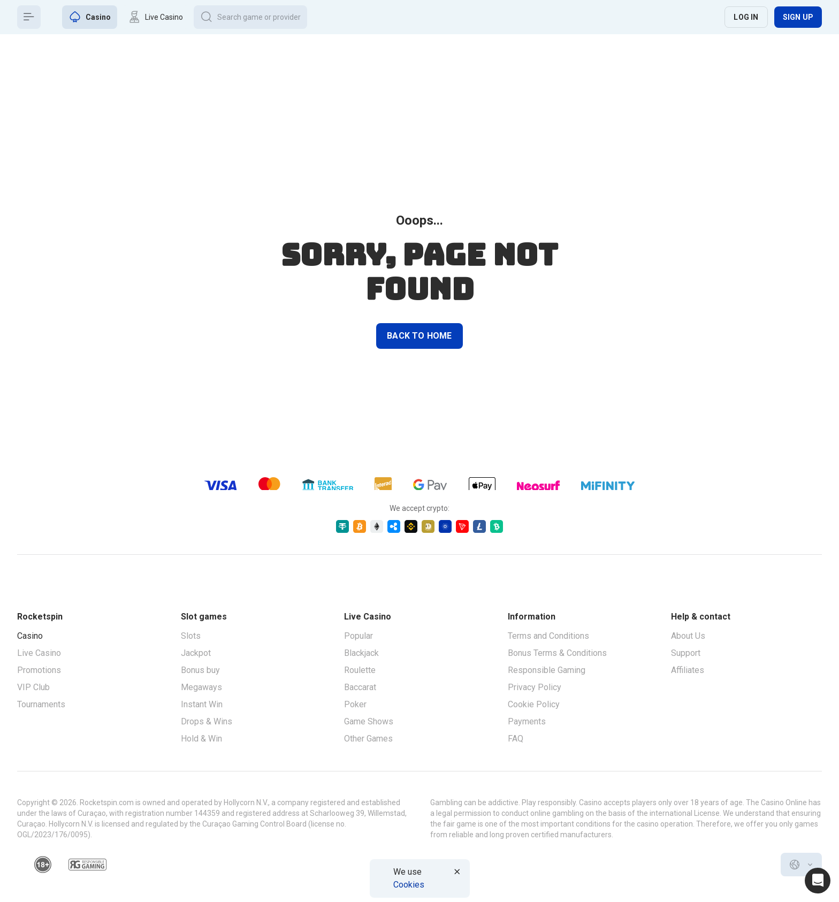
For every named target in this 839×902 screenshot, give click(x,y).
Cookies (408, 885)
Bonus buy (200, 670)
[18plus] (42, 864)
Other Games (368, 738)
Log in (746, 17)
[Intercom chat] (817, 880)
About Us (688, 636)
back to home (419, 336)
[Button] (29, 17)
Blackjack (361, 653)
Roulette (360, 670)
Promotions (39, 670)
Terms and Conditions (548, 636)
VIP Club (33, 687)
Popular (358, 636)
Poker (355, 704)
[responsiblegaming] (87, 864)
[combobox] (801, 864)
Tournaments (41, 704)
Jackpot (196, 653)
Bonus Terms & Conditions (557, 653)
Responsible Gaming (546, 670)
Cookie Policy (534, 704)
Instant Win (202, 704)
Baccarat (360, 687)
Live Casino (39, 653)
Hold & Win (201, 738)
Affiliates (687, 670)
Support (685, 653)
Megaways (201, 687)
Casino (30, 636)
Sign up (798, 17)
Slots (191, 636)
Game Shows (368, 721)
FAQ (515, 738)
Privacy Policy (534, 687)
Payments (527, 721)
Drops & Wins (206, 721)
